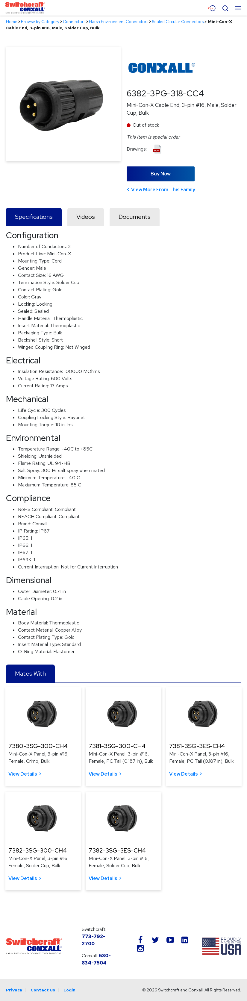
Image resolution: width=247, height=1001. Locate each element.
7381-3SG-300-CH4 (117, 746)
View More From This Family (163, 189)
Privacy (14, 990)
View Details (22, 774)
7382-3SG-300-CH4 (37, 850)
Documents (135, 217)
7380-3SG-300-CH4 (38, 746)
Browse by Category (40, 21)
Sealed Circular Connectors (178, 21)
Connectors (74, 21)
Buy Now (161, 174)
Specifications (34, 217)
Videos (85, 217)
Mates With (30, 673)
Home (11, 21)
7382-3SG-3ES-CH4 (117, 850)
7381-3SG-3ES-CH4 (197, 746)
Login (69, 990)
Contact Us (43, 990)
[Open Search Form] (225, 7)
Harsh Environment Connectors (118, 21)
